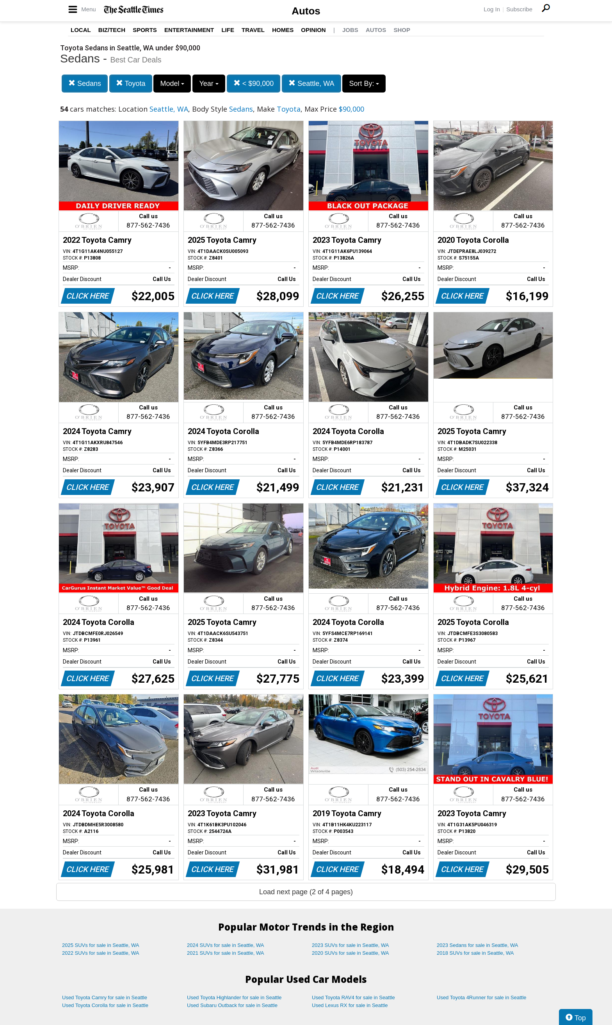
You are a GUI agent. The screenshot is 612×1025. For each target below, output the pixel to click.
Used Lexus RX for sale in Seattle (350, 1005)
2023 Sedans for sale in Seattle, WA (477, 945)
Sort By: (364, 83)
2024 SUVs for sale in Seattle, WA (225, 945)
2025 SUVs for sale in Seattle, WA (100, 945)
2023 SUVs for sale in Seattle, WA (350, 945)
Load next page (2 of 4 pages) (306, 892)
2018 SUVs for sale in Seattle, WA (475, 953)
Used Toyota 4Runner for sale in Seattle (482, 997)
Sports (145, 30)
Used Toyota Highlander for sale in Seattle (234, 997)
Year (208, 83)
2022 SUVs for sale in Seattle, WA (100, 953)
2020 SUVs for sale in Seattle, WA (350, 953)
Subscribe (519, 9)
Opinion (313, 30)
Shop (401, 30)
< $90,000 (253, 83)
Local (81, 30)
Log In (492, 9)
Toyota (131, 83)
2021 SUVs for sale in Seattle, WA (225, 953)
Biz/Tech (111, 30)
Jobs (350, 30)
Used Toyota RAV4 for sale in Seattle (353, 997)
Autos (306, 11)
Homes (283, 30)
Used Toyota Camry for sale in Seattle (104, 997)
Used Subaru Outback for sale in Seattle (232, 1005)
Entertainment (189, 30)
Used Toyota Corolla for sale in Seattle (105, 1005)
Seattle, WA (311, 83)
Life (227, 30)
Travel (253, 30)
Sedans (84, 83)
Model (172, 83)
